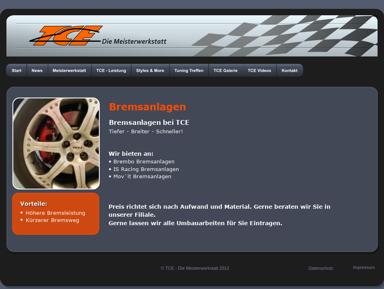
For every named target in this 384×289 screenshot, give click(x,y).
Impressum (364, 267)
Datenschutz (320, 268)
